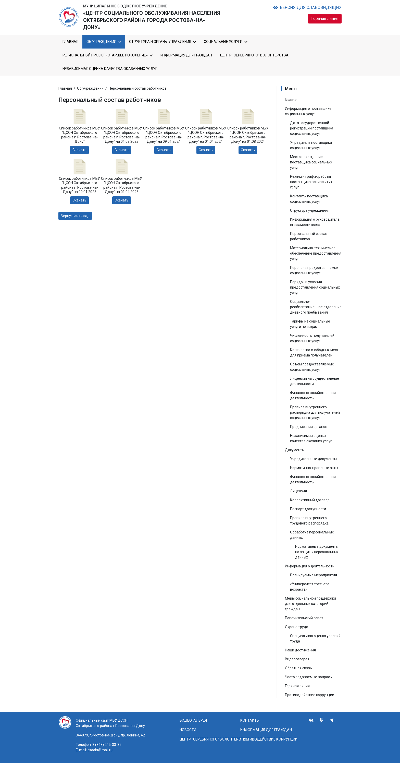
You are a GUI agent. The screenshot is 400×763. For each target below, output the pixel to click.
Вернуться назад (75, 216)
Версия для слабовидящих (307, 7)
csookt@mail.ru (100, 750)
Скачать (79, 150)
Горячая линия (324, 18)
